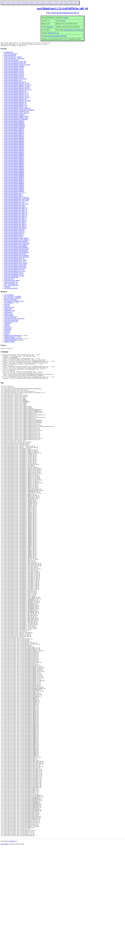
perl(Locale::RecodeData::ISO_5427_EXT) (16, 204)
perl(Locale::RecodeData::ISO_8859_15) (15, 215)
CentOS (65, 17)
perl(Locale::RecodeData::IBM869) (14, 176)
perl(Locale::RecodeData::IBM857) (14, 162)
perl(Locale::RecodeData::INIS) (13, 195)
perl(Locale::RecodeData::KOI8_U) (14, 236)
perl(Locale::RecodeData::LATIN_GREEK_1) (17, 240)
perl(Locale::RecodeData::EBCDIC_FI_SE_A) (17, 98)
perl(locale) (7, 331)
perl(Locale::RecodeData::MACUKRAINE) (16, 257)
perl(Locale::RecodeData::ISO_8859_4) (15, 221)
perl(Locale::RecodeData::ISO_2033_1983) (16, 201)
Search (76, 3)
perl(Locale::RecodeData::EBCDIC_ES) (15, 92)
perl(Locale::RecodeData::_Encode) (14, 276)
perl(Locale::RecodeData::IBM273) (14, 131)
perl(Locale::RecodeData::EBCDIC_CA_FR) (16, 87)
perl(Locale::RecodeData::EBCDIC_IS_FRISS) (17, 101)
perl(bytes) (7, 327)
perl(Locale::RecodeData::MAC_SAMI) (15, 261)
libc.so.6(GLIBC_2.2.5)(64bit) (12, 297)
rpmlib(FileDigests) (9, 338)
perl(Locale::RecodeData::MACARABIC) (16, 242)
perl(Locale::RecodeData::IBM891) (14, 186)
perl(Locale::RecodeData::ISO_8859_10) (15, 209)
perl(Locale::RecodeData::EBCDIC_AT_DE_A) (17, 85)
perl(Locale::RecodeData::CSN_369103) (15, 79)
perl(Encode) (7, 309)
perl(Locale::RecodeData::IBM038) (14, 123)
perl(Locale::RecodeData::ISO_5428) (14, 206)
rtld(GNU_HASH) (9, 342)
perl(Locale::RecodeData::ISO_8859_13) (15, 212)
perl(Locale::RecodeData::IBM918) (14, 192)
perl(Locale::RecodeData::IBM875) (14, 182)
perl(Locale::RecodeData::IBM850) (14, 156)
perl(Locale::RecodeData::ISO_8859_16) (15, 217)
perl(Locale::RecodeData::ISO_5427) (14, 203)
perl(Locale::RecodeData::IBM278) (14, 137)
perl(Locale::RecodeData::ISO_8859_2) (15, 218)
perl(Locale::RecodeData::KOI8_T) (14, 234)
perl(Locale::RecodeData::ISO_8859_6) (15, 225)
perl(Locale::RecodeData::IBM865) (14, 171)
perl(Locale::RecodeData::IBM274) (14, 132)
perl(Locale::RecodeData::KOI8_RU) (14, 232)
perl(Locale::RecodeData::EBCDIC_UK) (15, 106)
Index (3, 3)
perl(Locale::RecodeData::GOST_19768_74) (16, 114)
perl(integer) (7, 330)
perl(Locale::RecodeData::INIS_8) (13, 196)
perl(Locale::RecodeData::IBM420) (14, 148)
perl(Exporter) (8, 313)
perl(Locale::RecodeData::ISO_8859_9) (15, 229)
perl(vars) (7, 335)
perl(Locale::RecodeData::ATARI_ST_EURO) (17, 65)
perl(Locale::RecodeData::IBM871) (14, 179)
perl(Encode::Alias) (9, 311)
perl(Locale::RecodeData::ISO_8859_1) (15, 207)
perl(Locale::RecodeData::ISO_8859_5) (15, 223)
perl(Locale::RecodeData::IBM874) (14, 181)
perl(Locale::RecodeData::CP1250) (14, 68)
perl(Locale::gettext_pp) (11, 282)
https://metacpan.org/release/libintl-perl (55, 36)
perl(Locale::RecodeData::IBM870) (14, 178)
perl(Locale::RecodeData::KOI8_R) (14, 231)
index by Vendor (34, 3)
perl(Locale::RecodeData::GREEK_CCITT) (16, 118)
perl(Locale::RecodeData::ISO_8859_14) (15, 214)
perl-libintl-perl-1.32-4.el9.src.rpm (73, 30)
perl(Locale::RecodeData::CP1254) (14, 74)
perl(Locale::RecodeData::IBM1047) (14, 128)
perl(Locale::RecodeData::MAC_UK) (14, 262)
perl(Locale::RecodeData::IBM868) (14, 175)
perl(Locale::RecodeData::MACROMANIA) (16, 253)
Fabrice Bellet (5, 941)
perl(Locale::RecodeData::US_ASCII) (14, 272)
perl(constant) (8, 328)
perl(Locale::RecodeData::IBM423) (14, 150)
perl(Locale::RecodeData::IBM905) (14, 190)
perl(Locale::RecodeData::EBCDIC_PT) (15, 104)
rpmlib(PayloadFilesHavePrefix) (13, 339)
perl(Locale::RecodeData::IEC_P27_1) (15, 193)
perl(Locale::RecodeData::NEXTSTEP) (15, 267)
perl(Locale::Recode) (10, 56)
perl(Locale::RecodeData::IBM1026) (14, 126)
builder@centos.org (53, 33)
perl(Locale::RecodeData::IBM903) (14, 187)
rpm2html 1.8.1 (13, 938)
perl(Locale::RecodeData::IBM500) (14, 154)
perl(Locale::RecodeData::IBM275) (14, 134)
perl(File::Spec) (8, 314)
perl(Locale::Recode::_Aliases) (13, 57)
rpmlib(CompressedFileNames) (13, 336)
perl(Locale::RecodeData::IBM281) (14, 140)
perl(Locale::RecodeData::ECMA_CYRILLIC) (17, 109)
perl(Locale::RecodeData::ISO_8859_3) (15, 220)
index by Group (11, 3)
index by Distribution (23, 3)
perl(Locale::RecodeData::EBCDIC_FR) (15, 100)
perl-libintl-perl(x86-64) (11, 289)
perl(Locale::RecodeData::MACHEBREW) (16, 248)
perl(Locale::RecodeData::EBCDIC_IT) (15, 103)
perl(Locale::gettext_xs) (11, 284)
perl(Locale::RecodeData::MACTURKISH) (16, 256)
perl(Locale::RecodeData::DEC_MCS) (15, 82)
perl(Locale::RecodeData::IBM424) (14, 151)
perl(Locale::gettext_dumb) (11, 281)
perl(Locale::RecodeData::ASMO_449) (15, 62)
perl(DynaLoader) (9, 308)
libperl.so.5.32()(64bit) (10, 300)
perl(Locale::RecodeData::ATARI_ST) (15, 64)
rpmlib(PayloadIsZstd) (10, 341)
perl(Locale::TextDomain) (11, 278)
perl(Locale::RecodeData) (11, 60)
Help (71, 3)
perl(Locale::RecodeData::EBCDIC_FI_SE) (16, 96)
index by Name (59, 3)
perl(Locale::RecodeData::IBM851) (14, 157)
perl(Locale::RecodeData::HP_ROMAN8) (16, 120)
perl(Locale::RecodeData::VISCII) (13, 275)
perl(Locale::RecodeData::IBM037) (14, 121)
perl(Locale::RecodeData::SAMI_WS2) (15, 268)
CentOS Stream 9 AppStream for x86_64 (65, 13)
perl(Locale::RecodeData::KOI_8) (13, 237)
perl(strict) (7, 333)
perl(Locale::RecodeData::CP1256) (14, 76)
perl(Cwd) (7, 306)
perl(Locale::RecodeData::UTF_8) (13, 273)
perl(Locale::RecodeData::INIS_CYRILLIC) (16, 198)
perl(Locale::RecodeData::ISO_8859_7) (15, 226)
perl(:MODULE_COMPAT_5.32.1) (14, 302)
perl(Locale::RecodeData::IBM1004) (14, 125)
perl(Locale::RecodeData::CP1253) (14, 73)
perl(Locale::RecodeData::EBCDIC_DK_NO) (17, 89)
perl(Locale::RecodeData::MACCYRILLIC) (16, 245)
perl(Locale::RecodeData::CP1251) (14, 70)
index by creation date (47, 3)
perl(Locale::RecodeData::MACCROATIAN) (17, 243)
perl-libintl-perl (8, 53)
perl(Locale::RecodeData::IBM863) (14, 168)
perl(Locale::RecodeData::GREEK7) (14, 115)
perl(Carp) (7, 305)
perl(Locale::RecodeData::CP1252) (14, 71)
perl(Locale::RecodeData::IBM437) (14, 153)
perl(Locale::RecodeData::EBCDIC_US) (15, 107)
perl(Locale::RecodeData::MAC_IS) (14, 259)
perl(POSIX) (7, 324)
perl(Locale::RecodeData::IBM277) (14, 135)
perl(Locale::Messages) (10, 54)
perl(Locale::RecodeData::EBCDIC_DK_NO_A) (18, 90)
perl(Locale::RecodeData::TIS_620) (14, 270)
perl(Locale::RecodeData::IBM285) (14, 143)
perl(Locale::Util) (9, 279)
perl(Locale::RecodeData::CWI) (13, 81)
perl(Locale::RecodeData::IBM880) (14, 184)
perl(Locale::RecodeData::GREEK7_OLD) (16, 117)
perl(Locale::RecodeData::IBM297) (14, 146)
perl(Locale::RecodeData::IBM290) (14, 145)
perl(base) (7, 325)
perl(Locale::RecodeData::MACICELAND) (16, 250)
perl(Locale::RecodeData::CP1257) (14, 78)
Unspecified (49, 27)
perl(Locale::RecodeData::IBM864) (14, 170)
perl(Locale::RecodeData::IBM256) (14, 129)
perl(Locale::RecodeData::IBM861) (14, 165)
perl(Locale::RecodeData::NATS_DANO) (16, 264)
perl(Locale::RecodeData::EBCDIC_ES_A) (16, 93)
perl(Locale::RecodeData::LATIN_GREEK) (16, 239)
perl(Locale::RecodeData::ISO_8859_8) (15, 228)
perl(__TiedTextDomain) (11, 286)
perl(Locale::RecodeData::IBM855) (14, 160)
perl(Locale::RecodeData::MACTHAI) (15, 254)
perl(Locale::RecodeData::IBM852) (14, 159)
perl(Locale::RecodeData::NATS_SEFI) (15, 265)
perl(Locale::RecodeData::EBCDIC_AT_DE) (16, 84)
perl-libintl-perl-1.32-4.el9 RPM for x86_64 (62, 8)
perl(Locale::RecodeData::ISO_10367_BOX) (16, 200)
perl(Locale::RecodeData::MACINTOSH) (16, 251)
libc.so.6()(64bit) (9, 295)
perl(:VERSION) (9, 303)
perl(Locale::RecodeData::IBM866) (14, 173)
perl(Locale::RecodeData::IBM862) (14, 167)
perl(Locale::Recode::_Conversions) (14, 59)
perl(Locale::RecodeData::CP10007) (14, 67)
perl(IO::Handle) (9, 316)
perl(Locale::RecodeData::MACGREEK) (15, 246)
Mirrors (67, 3)
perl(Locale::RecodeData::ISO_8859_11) (15, 211)
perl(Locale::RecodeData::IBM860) (14, 164)
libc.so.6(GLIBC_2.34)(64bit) (12, 299)
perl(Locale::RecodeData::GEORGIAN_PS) (16, 112)
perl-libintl (7, 287)
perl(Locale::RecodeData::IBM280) (14, 139)
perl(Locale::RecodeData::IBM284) (14, 142)
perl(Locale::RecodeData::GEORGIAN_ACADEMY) (19, 110)
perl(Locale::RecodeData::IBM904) (14, 189)
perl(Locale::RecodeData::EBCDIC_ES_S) (16, 95)
